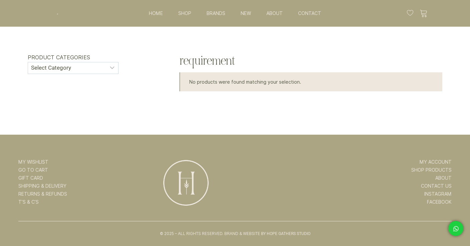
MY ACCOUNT (436, 162)
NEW (246, 13)
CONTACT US (436, 186)
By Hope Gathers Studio (285, 233)
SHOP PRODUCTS (431, 170)
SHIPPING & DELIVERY (42, 186)
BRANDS (216, 13)
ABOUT (274, 13)
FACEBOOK (439, 202)
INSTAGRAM (438, 194)
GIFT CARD (30, 178)
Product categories (59, 57)
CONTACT (309, 13)
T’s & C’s (28, 202)
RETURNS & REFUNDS (42, 194)
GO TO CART (33, 170)
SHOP (184, 13)
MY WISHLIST (33, 162)
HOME (156, 13)
